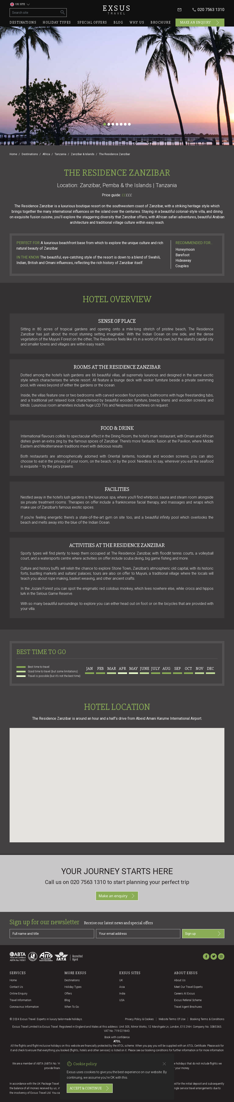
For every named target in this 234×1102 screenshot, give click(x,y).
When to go (71, 1006)
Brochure (161, 22)
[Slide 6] (125, 124)
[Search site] (34, 12)
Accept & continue (90, 1088)
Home (13, 154)
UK (121, 980)
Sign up (203, 933)
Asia (122, 987)
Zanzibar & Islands (82, 154)
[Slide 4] (117, 124)
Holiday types (57, 22)
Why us (137, 22)
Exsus (117, 9)
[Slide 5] (121, 124)
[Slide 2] (108, 124)
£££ (129, 195)
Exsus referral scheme (188, 1000)
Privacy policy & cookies (139, 1019)
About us (180, 980)
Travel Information (20, 1000)
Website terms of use (172, 1019)
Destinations (23, 22)
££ (127, 195)
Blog (118, 22)
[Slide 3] (113, 124)
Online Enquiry (18, 993)
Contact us (16, 987)
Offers (68, 993)
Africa (46, 154)
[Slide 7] (129, 124)
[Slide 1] (104, 124)
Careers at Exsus (184, 993)
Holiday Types (73, 987)
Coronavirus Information (24, 1006)
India (122, 993)
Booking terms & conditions (207, 1019)
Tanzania (60, 154)
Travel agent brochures (188, 1006)
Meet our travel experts (188, 987)
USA (122, 1000)
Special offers (92, 22)
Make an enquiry (200, 22)
